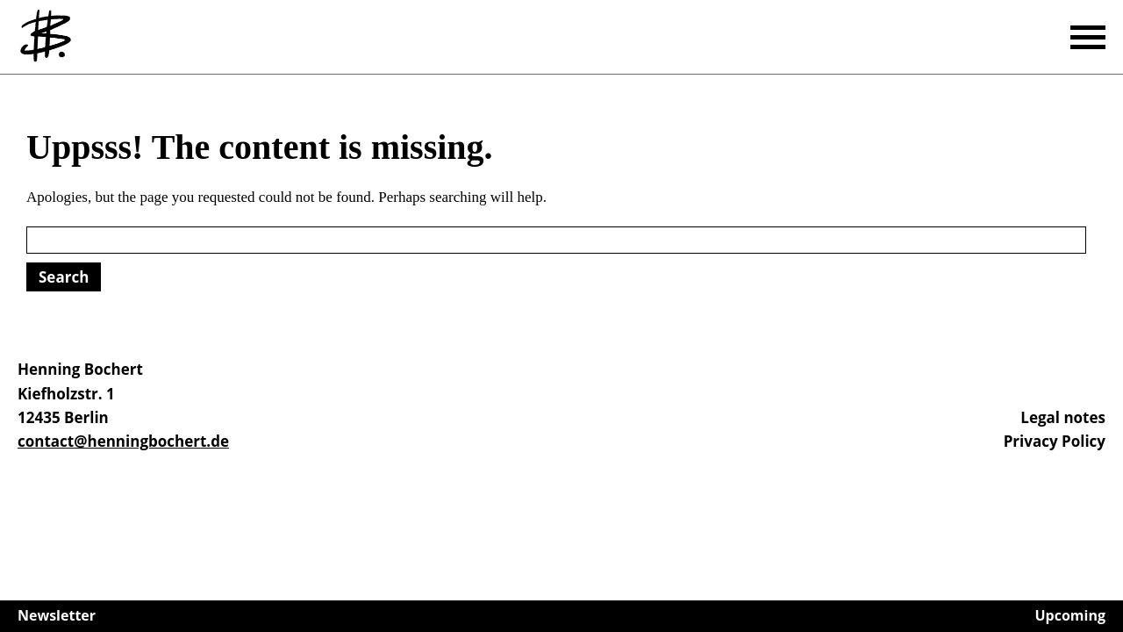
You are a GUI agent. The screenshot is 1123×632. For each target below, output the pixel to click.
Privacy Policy (1054, 441)
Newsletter (57, 615)
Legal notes (1062, 417)
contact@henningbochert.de (123, 441)
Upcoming (1070, 615)
